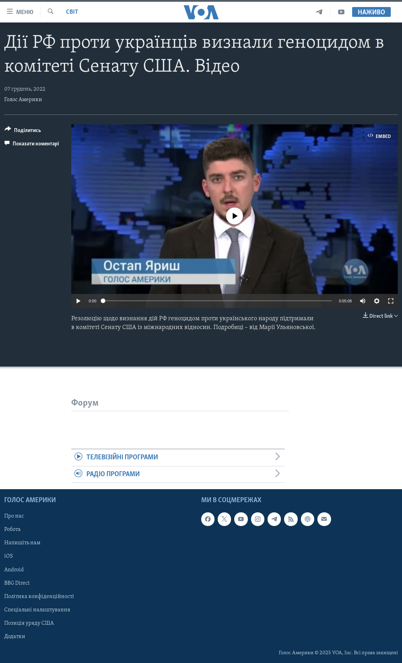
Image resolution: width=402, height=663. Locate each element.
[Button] (23, 131)
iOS (8, 556)
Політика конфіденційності (39, 596)
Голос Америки (23, 100)
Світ (72, 12)
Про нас (14, 516)
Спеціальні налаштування (37, 610)
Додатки (14, 636)
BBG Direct (16, 583)
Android (14, 570)
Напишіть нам (22, 543)
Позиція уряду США (29, 623)
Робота (12, 529)
